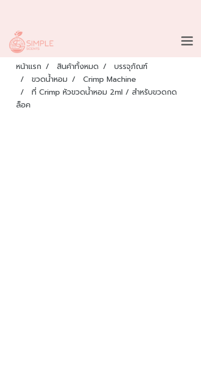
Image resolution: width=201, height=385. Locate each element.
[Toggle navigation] (187, 41)
